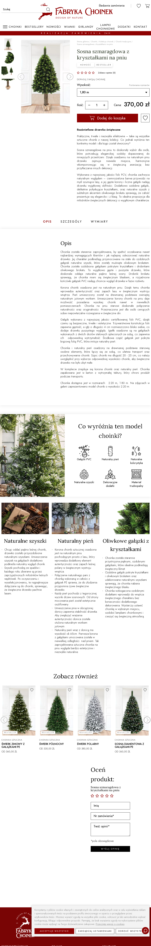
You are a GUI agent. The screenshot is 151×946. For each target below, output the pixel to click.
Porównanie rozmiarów (139, 85)
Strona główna (83, 41)
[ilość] (96, 105)
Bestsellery (34, 27)
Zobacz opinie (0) (106, 72)
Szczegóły (71, 222)
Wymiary (99, 222)
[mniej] (89, 105)
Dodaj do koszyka (107, 118)
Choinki (15, 27)
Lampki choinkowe (105, 27)
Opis (47, 222)
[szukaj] (47, 9)
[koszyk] (147, 6)
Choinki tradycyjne (123, 41)
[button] (70, 76)
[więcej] (104, 105)
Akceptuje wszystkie (54, 931)
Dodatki (124, 27)
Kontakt (140, 27)
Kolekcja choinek (106, 41)
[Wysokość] (113, 92)
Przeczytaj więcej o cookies (110, 924)
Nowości (53, 27)
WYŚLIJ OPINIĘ (110, 848)
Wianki (69, 27)
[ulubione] (139, 6)
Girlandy (85, 27)
